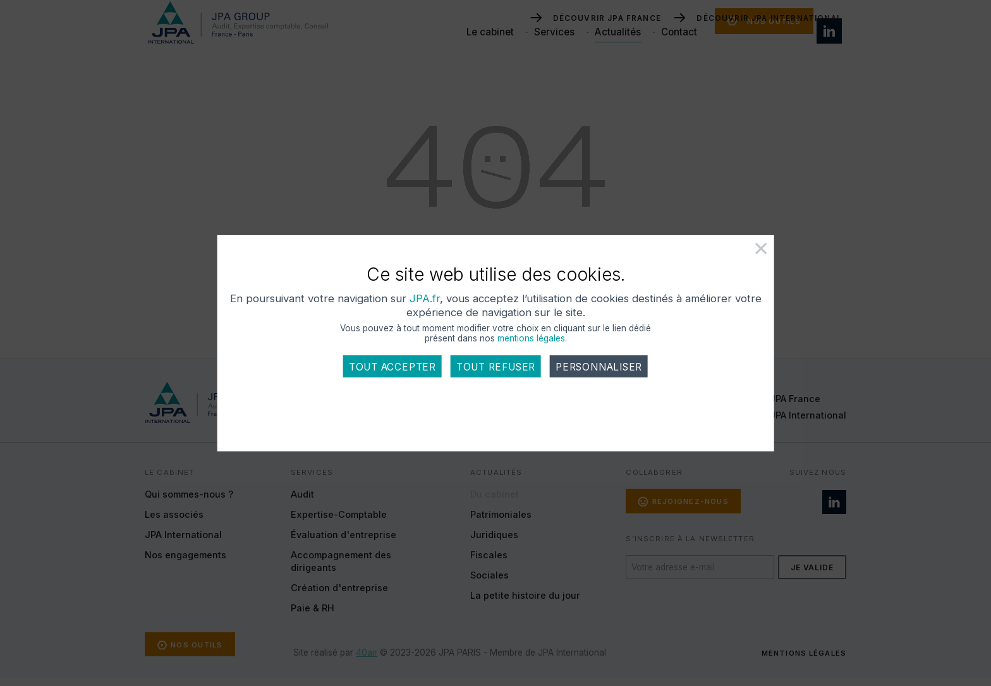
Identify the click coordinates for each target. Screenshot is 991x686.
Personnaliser (599, 386)
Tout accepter (392, 386)
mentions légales (531, 357)
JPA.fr (511, 317)
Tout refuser (495, 386)
